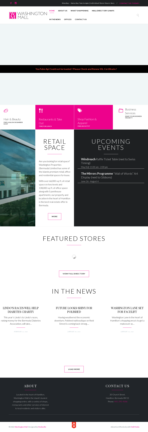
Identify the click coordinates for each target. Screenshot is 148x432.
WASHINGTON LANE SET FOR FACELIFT (127, 310)
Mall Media (135, 427)
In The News (55, 19)
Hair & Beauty (12, 119)
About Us (62, 11)
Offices (67, 19)
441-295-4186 (120, 401)
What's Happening (79, 11)
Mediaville (42, 427)
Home (52, 11)
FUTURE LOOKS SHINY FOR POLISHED (74, 310)
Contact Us (81, 19)
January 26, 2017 (74, 331)
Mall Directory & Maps (103, 11)
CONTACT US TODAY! (129, 3)
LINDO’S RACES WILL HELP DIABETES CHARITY (21, 310)
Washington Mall (21, 427)
